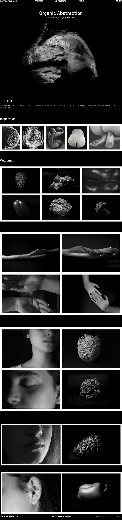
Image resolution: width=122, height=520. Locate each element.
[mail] (120, 1)
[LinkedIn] (117, 1)
